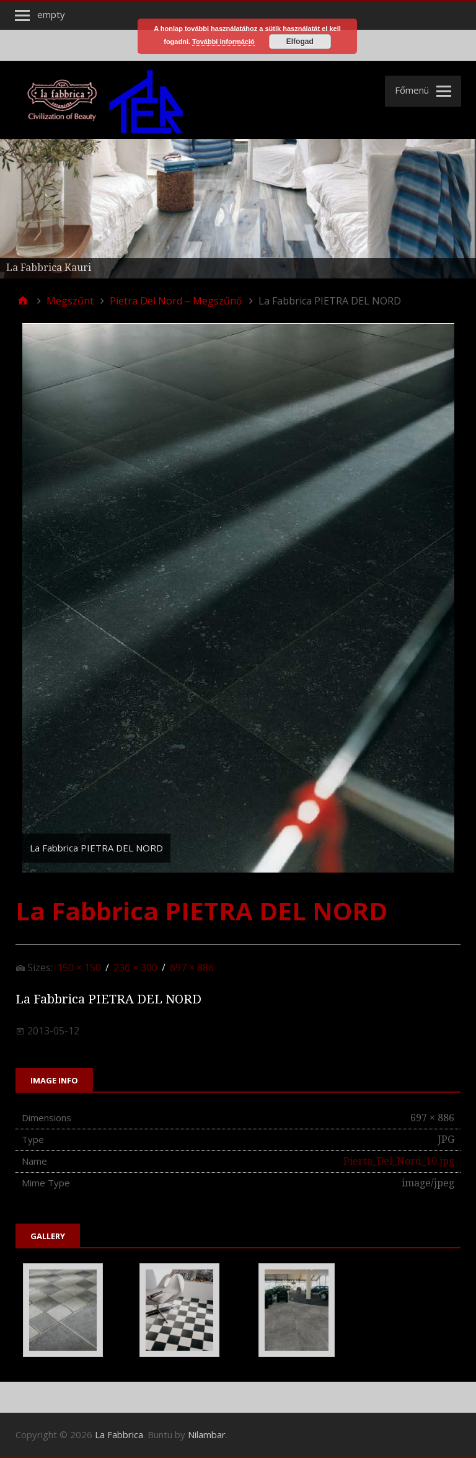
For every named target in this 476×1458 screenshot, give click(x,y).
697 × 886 (192, 967)
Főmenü (412, 90)
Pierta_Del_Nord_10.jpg (398, 1161)
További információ (223, 41)
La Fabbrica (119, 1434)
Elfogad (300, 41)
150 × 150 (79, 967)
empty (51, 14)
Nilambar (207, 1434)
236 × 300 (135, 967)
